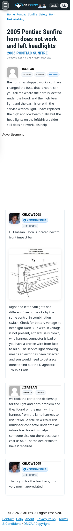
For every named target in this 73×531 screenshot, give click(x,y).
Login (54, 5)
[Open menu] (5, 5)
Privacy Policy (46, 519)
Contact (8, 519)
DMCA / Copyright (37, 524)
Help (19, 519)
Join (64, 5)
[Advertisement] (36, 173)
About (29, 519)
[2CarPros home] (29, 5)
